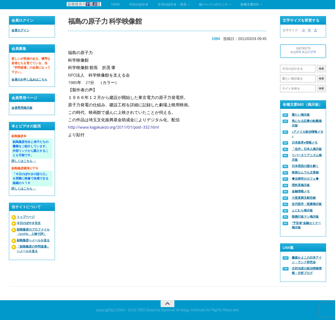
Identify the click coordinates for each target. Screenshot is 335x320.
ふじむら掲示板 (302, 210)
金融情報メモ (301, 191)
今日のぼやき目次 (29, 223)
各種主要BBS (249, 4)
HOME (115, 4)
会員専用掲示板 (21, 108)
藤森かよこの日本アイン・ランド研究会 (307, 260)
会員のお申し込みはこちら (29, 79)
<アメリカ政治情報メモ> (307, 134)
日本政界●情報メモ (305, 142)
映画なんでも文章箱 (305, 172)
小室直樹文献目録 (304, 197)
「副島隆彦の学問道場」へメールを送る (33, 249)
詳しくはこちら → (23, 161)
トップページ (26, 217)
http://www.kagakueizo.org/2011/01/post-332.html (113, 127)
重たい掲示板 (301, 114)
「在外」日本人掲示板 (307, 149)
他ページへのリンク (213, 4)
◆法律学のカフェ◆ (305, 178)
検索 (321, 68)
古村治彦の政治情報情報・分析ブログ (307, 271)
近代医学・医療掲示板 (307, 204)
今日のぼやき (138, 4)
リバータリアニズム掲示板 (307, 157)
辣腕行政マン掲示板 (305, 216)
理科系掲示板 (301, 185)
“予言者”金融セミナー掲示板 (306, 225)
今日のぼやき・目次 (172, 4)
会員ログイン (20, 30)
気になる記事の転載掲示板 (307, 123)
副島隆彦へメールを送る (33, 240)
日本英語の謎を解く (305, 166)
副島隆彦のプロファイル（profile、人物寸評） (33, 232)
